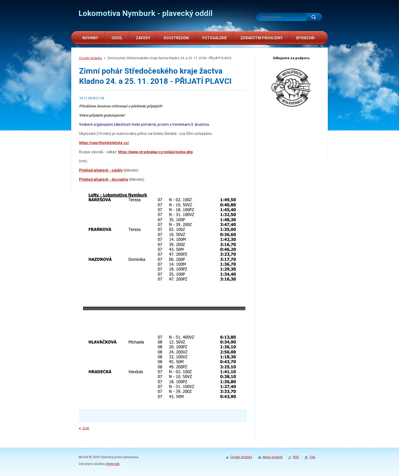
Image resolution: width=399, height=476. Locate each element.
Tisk (312, 457)
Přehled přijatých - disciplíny (103, 179)
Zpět (85, 428)
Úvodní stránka (90, 58)
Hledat (314, 17)
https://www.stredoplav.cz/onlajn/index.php (155, 152)
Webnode (113, 464)
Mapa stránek (272, 457)
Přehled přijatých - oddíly (101, 170)
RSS (296, 457)
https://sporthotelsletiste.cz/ (104, 143)
